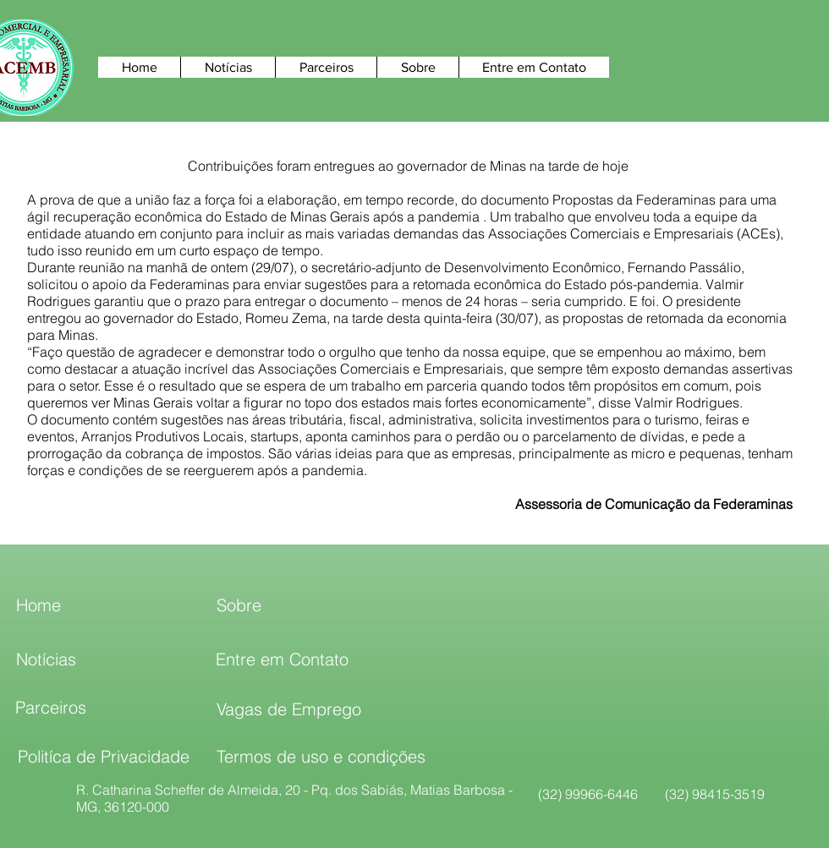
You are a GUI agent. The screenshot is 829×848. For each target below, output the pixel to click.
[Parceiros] (50, 707)
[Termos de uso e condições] (320, 757)
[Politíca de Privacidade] (103, 757)
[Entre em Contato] (282, 659)
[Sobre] (238, 605)
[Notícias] (46, 659)
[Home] (38, 605)
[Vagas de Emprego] (289, 709)
